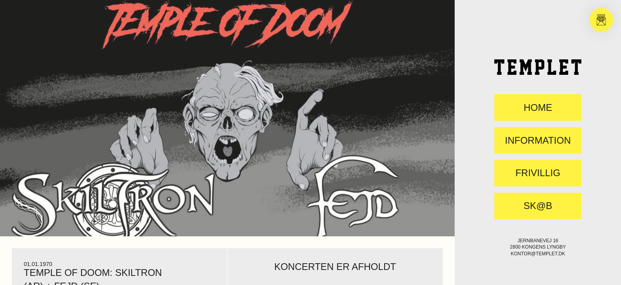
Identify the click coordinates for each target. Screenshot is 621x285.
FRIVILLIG (537, 173)
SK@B (538, 206)
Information (538, 140)
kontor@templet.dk (538, 253)
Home (538, 107)
